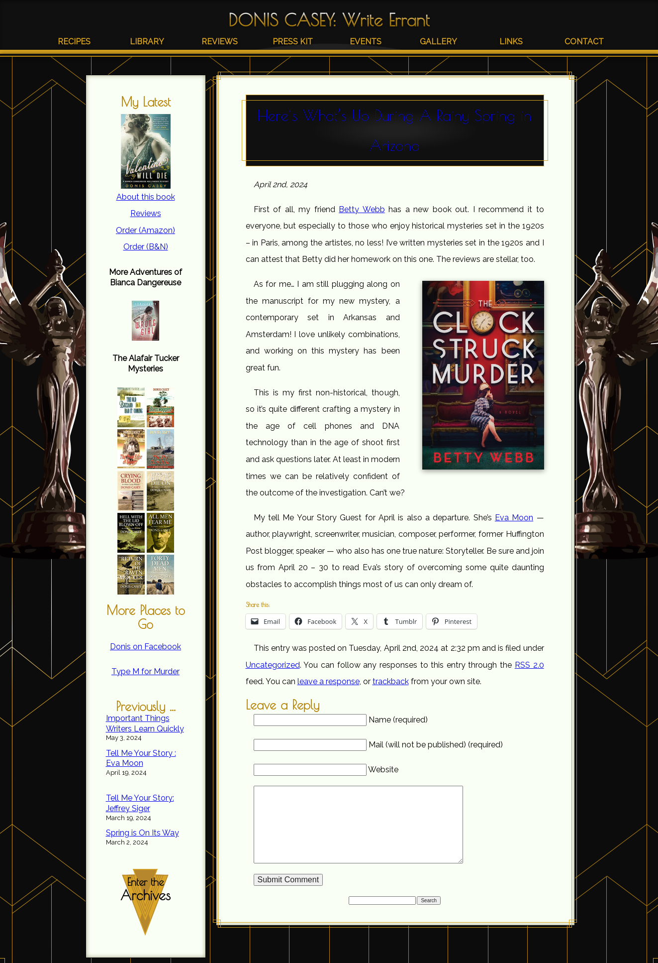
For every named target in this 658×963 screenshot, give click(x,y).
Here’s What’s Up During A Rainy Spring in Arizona (395, 130)
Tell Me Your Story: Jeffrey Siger (140, 803)
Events (365, 41)
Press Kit (293, 41)
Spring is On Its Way (142, 833)
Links (511, 41)
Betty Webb (362, 209)
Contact (584, 41)
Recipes (74, 41)
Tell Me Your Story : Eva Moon (141, 758)
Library (147, 41)
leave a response (328, 681)
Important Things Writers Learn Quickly (145, 723)
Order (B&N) (145, 246)
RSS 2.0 (529, 665)
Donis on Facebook (145, 646)
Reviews (219, 41)
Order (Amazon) (145, 230)
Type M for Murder (145, 671)
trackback (391, 681)
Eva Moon (514, 517)
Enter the (146, 889)
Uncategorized (273, 665)
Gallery (438, 41)
